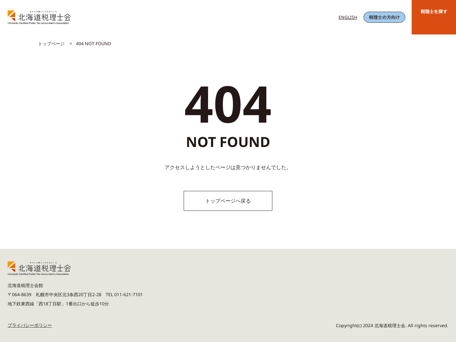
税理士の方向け (384, 17)
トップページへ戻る (228, 200)
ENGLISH (348, 17)
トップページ (51, 43)
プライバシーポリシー (30, 325)
